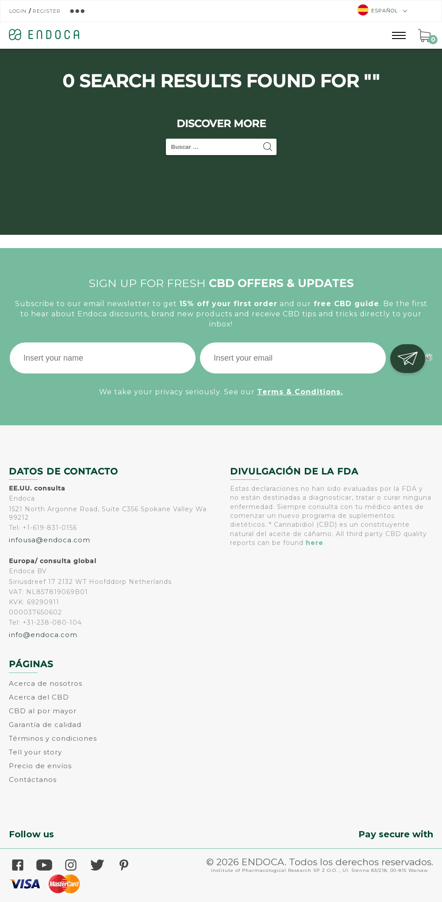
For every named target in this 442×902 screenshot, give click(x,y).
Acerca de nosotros (45, 683)
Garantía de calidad (45, 724)
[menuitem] (379, 11)
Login (18, 11)
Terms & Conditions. (300, 392)
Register (47, 11)
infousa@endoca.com (49, 540)
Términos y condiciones (53, 738)
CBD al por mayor (43, 711)
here (314, 543)
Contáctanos (33, 779)
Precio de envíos (40, 766)
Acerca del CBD (39, 697)
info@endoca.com (43, 634)
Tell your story (35, 752)
